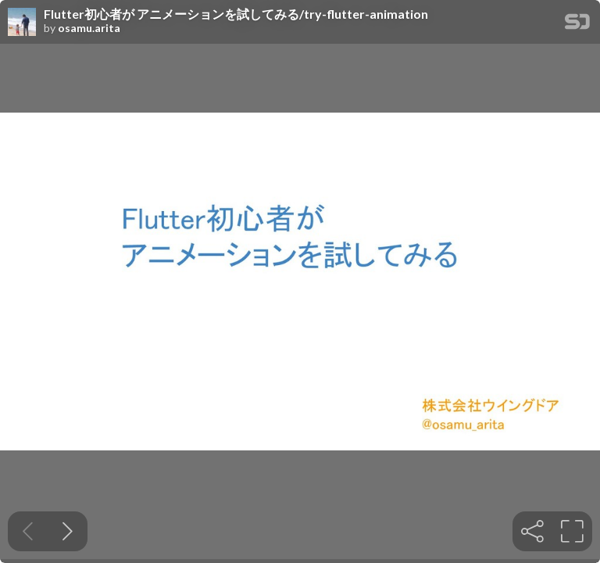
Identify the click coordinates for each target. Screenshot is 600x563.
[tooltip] (532, 531)
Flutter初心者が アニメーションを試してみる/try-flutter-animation (236, 14)
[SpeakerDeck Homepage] (577, 24)
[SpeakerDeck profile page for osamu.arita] (22, 23)
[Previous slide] (27, 531)
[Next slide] (67, 531)
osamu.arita (89, 28)
